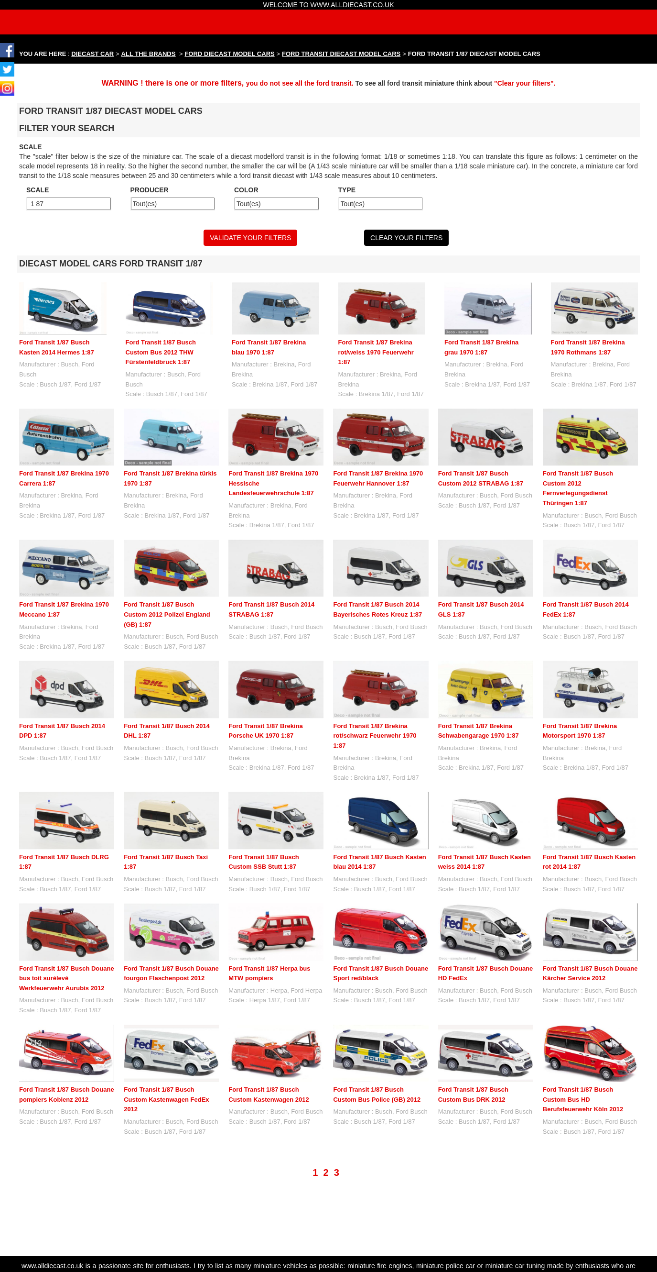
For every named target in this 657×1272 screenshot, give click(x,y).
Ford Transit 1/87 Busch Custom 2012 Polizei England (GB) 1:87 (167, 614)
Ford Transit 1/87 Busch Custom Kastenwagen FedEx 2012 (166, 1099)
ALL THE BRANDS (148, 53)
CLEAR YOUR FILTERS (406, 238)
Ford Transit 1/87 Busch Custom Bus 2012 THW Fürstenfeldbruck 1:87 (161, 352)
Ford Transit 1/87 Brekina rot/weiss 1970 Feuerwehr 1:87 (376, 352)
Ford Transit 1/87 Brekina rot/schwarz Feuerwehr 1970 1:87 (374, 735)
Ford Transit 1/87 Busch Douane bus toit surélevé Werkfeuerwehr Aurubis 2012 (66, 978)
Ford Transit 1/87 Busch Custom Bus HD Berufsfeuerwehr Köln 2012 (583, 1051)
